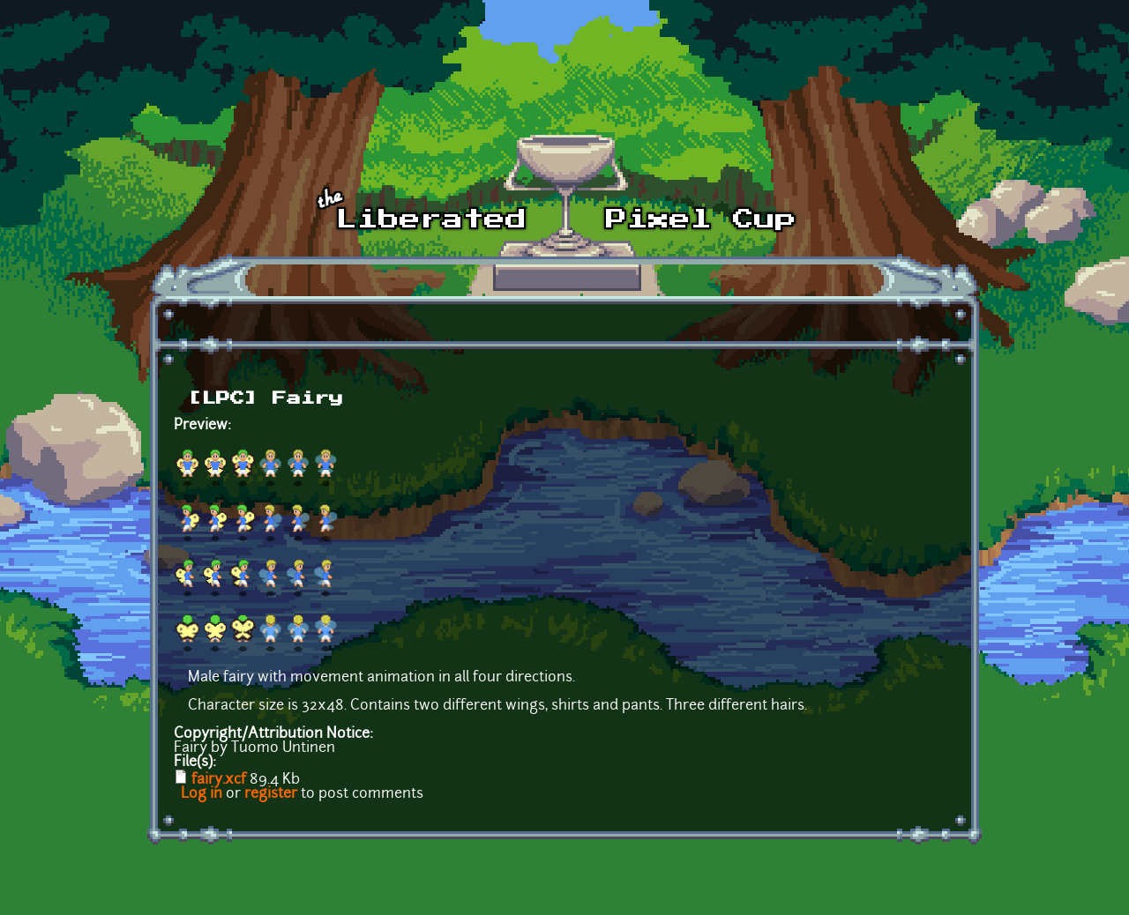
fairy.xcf (218, 780)
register (270, 794)
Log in (201, 794)
